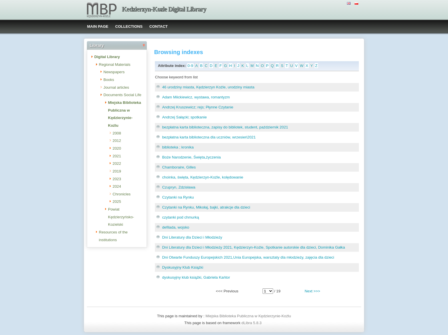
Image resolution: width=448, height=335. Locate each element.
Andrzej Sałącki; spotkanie (184, 117)
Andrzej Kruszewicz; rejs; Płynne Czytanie (197, 107)
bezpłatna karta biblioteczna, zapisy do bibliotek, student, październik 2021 (225, 127)
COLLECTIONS (129, 26)
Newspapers (114, 72)
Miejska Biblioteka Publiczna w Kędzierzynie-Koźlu (248, 316)
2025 (117, 201)
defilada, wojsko (175, 227)
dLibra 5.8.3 (252, 323)
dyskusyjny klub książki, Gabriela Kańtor (196, 277)
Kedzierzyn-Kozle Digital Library (164, 9)
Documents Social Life (122, 95)
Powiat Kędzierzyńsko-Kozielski (121, 217)
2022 (117, 163)
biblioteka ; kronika (177, 147)
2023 (117, 179)
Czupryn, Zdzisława (178, 187)
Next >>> (312, 291)
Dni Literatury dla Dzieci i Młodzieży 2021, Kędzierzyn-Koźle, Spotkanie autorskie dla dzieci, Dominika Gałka (253, 247)
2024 (117, 186)
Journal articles (116, 87)
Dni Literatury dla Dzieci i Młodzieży (192, 237)
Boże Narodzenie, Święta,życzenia (191, 157)
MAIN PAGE (98, 26)
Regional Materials (114, 64)
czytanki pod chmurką (180, 217)
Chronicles (122, 194)
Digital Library (107, 57)
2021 (117, 156)
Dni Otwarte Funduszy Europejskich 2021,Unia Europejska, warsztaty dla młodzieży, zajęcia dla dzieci (248, 257)
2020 (117, 148)
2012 (117, 140)
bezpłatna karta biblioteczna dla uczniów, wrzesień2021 (208, 137)
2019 (117, 171)
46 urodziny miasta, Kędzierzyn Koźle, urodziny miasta (208, 87)
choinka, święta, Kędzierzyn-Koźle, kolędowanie (202, 177)
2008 (117, 133)
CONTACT (158, 26)
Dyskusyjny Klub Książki (182, 267)
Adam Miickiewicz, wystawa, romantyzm (196, 97)
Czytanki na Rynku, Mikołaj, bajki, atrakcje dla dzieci (206, 207)
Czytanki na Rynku (178, 197)
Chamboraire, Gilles (179, 167)
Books (108, 80)
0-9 (190, 66)
